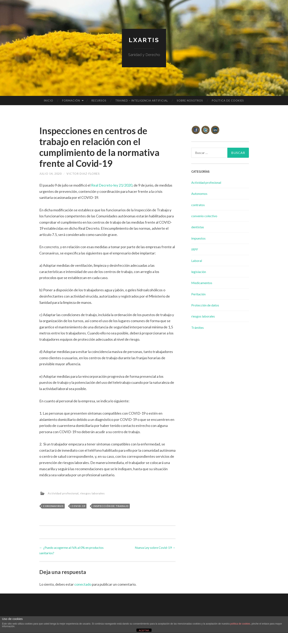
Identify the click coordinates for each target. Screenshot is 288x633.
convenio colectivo (204, 216)
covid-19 (78, 505)
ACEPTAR (144, 630)
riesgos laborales (92, 493)
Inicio (48, 100)
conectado (82, 584)
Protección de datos (205, 305)
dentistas (197, 227)
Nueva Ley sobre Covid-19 (155, 547)
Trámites (197, 327)
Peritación (198, 294)
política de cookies (240, 623)
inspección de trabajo (111, 505)
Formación (71, 100)
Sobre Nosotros (190, 100)
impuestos (198, 238)
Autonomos (199, 193)
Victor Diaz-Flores (83, 173)
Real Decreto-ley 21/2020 (111, 185)
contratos (198, 205)
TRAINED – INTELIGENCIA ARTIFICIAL (141, 100)
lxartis (144, 40)
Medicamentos (201, 283)
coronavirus (53, 505)
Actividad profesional (63, 493)
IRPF (194, 249)
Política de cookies (228, 100)
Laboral (196, 261)
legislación (198, 272)
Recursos (98, 100)
